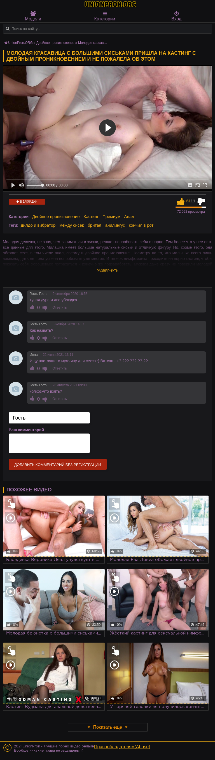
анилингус (115, 225)
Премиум (111, 216)
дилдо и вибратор (38, 225)
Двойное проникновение (56, 216)
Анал (129, 216)
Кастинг (91, 216)
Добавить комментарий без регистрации (57, 465)
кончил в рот (141, 225)
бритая (94, 225)
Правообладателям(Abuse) (122, 746)
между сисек (71, 225)
